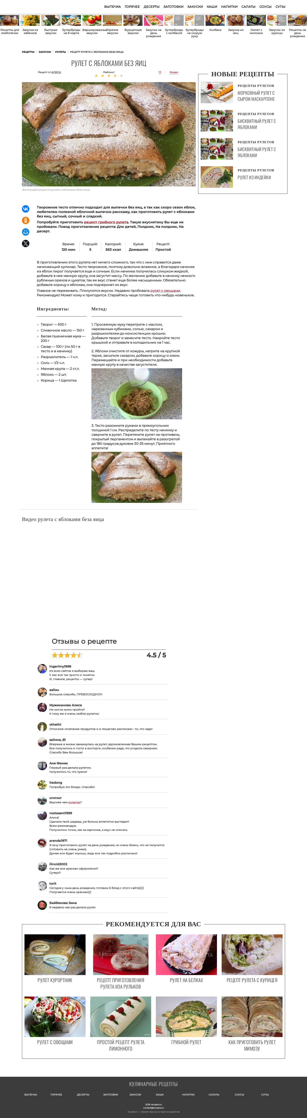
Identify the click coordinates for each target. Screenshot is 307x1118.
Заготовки (173, 7)
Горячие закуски (112, 31)
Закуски (195, 7)
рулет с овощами (165, 291)
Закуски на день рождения (153, 33)
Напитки (229, 7)
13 (160, 72)
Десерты (152, 7)
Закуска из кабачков (30, 31)
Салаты (248, 7)
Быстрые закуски (50, 31)
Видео (174, 72)
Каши (212, 7)
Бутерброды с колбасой (174, 31)
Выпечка (112, 7)
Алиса (56, 72)
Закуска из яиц (235, 31)
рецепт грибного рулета (106, 222)
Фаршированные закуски (91, 31)
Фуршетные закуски (133, 31)
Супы (280, 7)
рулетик (74, 802)
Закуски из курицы (277, 31)
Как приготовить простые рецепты (41, 7)
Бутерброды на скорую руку (195, 33)
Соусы (265, 7)
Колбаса (215, 29)
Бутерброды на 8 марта (71, 31)
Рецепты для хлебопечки (9, 31)
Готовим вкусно (153, 1084)
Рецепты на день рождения (297, 33)
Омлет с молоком (256, 31)
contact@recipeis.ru (153, 1107)
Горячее (132, 7)
